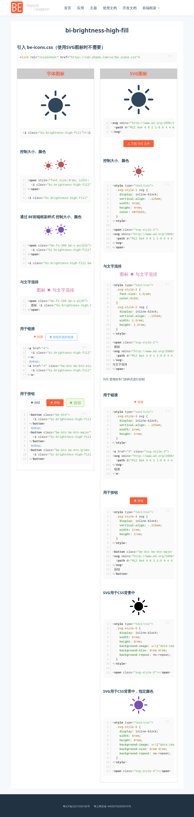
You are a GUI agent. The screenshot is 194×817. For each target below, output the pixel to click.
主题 (93, 7)
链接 (38, 337)
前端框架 (149, 7)
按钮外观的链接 (61, 337)
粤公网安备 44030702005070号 (112, 806)
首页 (67, 7)
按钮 (35, 402)
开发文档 (130, 7)
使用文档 (110, 7)
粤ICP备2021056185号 (76, 806)
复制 (170, 56)
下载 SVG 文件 (138, 144)
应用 (80, 7)
